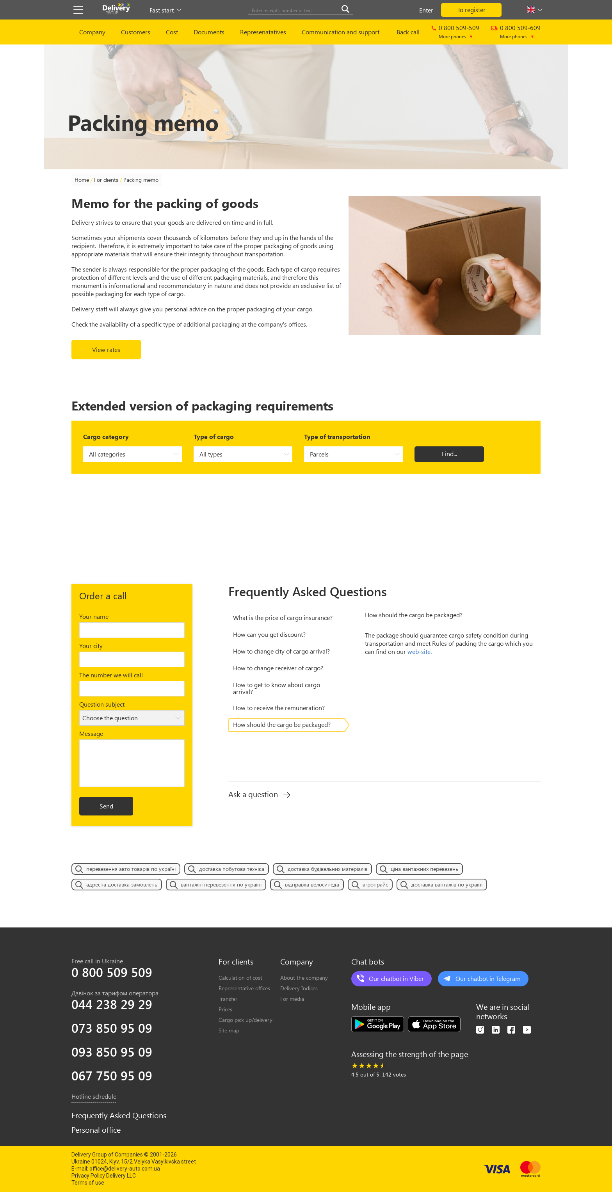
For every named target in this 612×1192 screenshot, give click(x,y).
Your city (91, 645)
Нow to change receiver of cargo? (278, 668)
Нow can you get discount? (269, 634)
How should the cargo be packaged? (282, 724)
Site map (229, 1030)
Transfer (228, 998)
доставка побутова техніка (231, 868)
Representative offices (244, 988)
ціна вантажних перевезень (424, 868)
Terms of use (87, 1183)
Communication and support (340, 32)
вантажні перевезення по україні (221, 884)
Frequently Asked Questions (118, 1115)
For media (292, 998)
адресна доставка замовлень (121, 884)
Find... (449, 453)
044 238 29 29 (111, 1004)
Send (106, 806)
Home (82, 179)
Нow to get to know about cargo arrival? (276, 688)
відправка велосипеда (312, 884)
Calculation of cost (240, 977)
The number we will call (111, 675)
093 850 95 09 (111, 1052)
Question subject (102, 704)
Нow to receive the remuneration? (279, 707)
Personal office (96, 1129)
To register (471, 9)
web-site (419, 651)
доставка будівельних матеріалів (327, 868)
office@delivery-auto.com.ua (124, 1168)
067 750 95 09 (111, 1075)
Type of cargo (214, 436)
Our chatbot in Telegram (488, 978)
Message (91, 733)
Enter (426, 10)
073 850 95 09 (111, 1028)
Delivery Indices (299, 988)
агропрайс (375, 884)
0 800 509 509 (111, 972)
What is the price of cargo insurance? (283, 617)
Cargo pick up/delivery (245, 1019)
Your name (94, 616)
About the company (304, 977)
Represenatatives (263, 32)
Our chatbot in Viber (396, 978)
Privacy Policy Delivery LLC (103, 1175)
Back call (408, 32)
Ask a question (259, 794)
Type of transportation (337, 436)
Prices (225, 1009)
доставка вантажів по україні (446, 884)
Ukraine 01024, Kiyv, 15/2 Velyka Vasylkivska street (133, 1161)
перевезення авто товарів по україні (131, 868)
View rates (106, 349)
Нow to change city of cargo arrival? (281, 651)
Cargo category (106, 436)
